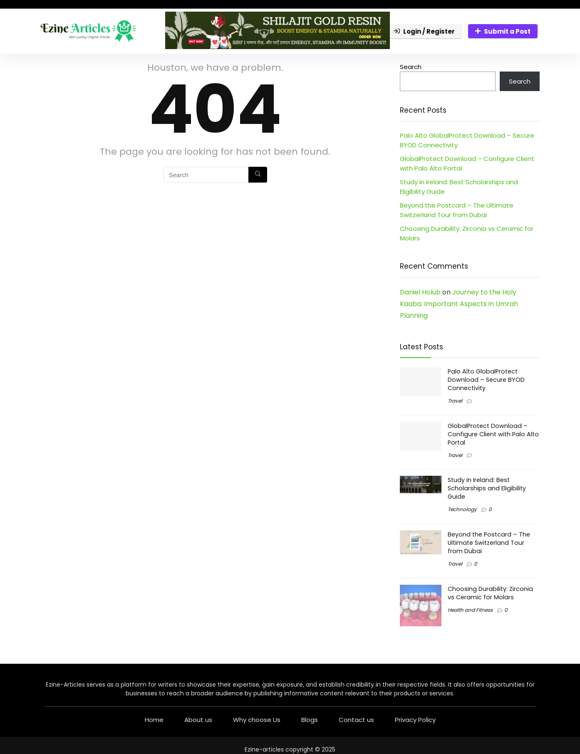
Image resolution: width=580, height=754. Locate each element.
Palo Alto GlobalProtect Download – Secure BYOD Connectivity (486, 379)
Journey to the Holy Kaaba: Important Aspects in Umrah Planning (459, 303)
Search (410, 66)
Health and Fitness (470, 609)
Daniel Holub (420, 292)
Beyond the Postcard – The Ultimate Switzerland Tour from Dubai (489, 542)
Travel (455, 400)
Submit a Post (502, 31)
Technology (462, 509)
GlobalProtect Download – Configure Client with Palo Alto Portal (493, 434)
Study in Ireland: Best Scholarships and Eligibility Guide (487, 488)
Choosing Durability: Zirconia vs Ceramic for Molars (490, 593)
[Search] (257, 175)
